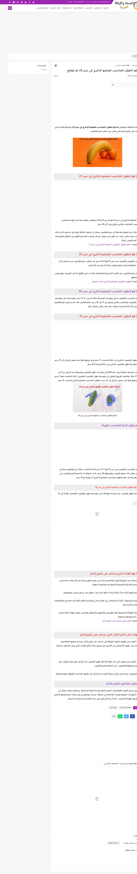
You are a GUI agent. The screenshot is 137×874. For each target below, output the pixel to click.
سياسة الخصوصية (97, 2)
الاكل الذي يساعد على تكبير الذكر (109, 621)
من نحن (80, 2)
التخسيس (81, 8)
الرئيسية (129, 65)
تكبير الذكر (106, 707)
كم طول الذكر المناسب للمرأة (112, 425)
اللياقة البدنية (70, 8)
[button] (125, 716)
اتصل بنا (87, 2)
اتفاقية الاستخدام (71, 2)
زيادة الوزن (90, 8)
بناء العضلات (59, 8)
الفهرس (62, 2)
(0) (48, 76)
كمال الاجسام (48, 8)
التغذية (98, 8)
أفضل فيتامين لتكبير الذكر (115, 684)
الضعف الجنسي (35, 8)
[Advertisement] (68, 33)
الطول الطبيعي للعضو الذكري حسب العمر (104, 282)
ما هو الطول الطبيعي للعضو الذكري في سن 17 (102, 245)
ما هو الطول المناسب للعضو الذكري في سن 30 (101, 291)
